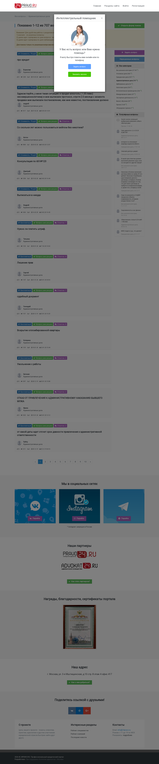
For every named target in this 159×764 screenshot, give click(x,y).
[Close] (102, 18)
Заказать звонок (80, 74)
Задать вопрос (79, 66)
